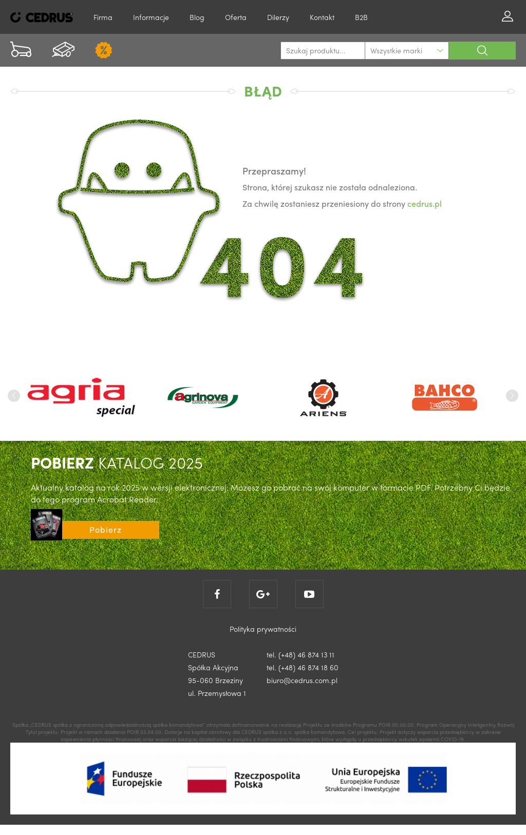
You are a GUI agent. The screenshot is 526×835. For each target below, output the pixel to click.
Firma (102, 17)
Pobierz (105, 529)
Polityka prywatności (263, 629)
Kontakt (322, 17)
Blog (197, 17)
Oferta (236, 17)
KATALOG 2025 (117, 462)
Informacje (151, 17)
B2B (361, 17)
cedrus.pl (424, 203)
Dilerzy (278, 17)
